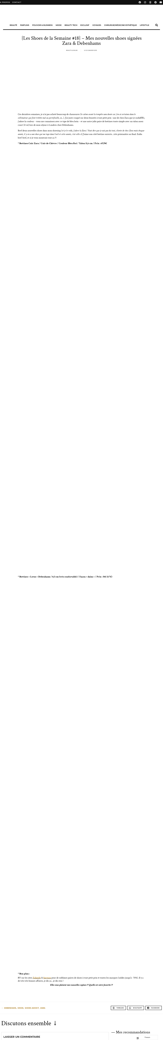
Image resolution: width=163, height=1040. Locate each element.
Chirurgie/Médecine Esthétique (120, 25)
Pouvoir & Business (42, 25)
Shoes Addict (32, 1008)
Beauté (13, 25)
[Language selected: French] (148, 1037)
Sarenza (47, 977)
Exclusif (84, 25)
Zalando (37, 977)
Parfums (24, 25)
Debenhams (10, 1008)
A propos (5, 2)
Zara (42, 1008)
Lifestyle (144, 25)
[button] (156, 25)
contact (16, 2)
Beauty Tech (71, 25)
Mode (59, 25)
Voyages (96, 25)
